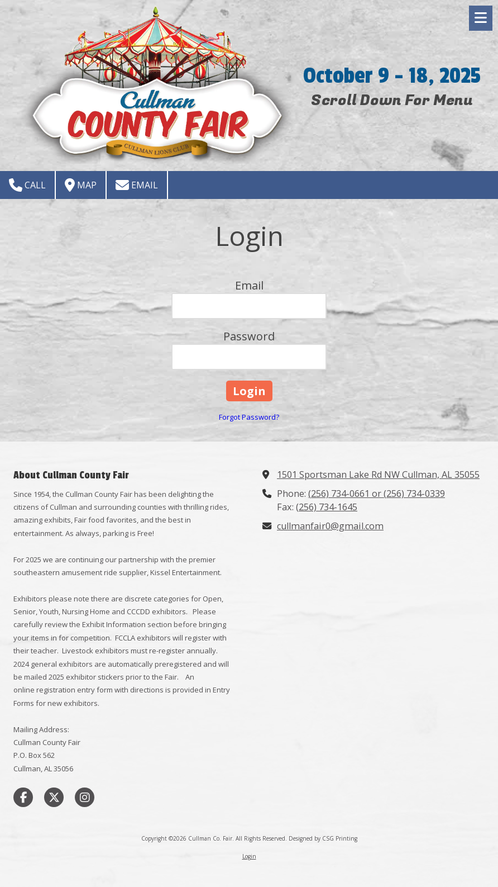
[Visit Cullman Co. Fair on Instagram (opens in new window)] (84, 797)
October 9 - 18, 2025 (392, 76)
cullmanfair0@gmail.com (330, 526)
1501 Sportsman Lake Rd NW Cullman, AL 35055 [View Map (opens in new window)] (378, 474)
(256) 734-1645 (326, 507)
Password (249, 336)
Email (137, 185)
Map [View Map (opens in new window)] (81, 185)
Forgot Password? (249, 417)
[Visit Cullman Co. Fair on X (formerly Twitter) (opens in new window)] (54, 797)
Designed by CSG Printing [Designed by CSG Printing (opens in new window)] (323, 838)
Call (27, 185)
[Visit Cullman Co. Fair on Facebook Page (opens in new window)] (23, 797)
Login (249, 856)
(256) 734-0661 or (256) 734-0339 (376, 493)
